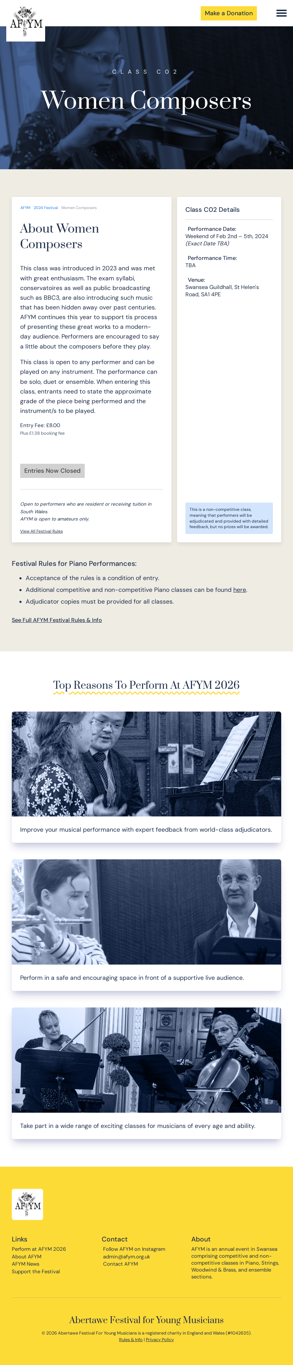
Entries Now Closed (52, 470)
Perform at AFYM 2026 (39, 1249)
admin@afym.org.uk (126, 1256)
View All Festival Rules (41, 531)
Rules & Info (131, 1340)
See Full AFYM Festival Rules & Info (57, 620)
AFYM (25, 207)
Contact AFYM (120, 1263)
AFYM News (25, 1263)
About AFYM (26, 1256)
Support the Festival (36, 1271)
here (239, 590)
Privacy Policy (160, 1340)
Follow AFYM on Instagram (134, 1249)
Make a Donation (229, 13)
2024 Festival (46, 207)
